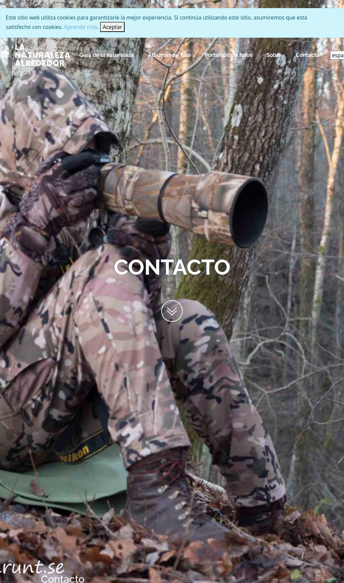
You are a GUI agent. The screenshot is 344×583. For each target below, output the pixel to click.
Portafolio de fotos (228, 55)
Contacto (307, 55)
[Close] (113, 27)
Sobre (274, 55)
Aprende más (81, 27)
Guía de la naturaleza (107, 55)
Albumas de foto (169, 55)
